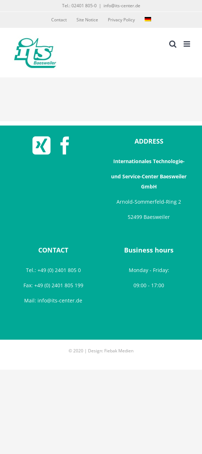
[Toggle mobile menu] (187, 44)
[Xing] (41, 145)
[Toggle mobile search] (172, 44)
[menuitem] (148, 20)
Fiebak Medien (118, 351)
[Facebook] (65, 145)
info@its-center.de (122, 6)
